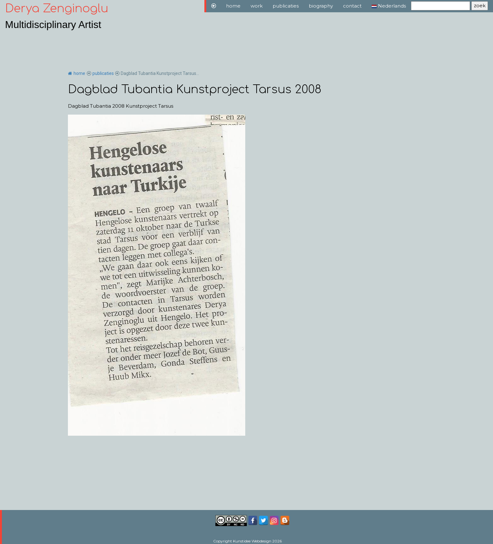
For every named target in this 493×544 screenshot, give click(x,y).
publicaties (286, 6)
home (233, 6)
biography (321, 6)
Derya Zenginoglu (56, 8)
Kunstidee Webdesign (252, 541)
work (257, 6)
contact (352, 6)
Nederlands (389, 6)
